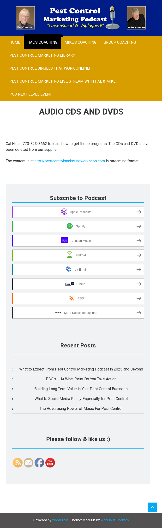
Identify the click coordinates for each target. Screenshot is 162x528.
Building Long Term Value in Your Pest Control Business (81, 389)
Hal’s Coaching (42, 42)
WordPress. (60, 520)
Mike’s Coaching (80, 42)
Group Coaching (120, 42)
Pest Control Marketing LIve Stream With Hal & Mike (62, 81)
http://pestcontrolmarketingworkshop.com (70, 161)
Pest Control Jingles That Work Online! (49, 68)
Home (14, 42)
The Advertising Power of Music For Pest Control (81, 408)
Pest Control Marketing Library (42, 55)
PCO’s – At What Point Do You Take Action (81, 379)
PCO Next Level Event (30, 94)
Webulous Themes (115, 520)
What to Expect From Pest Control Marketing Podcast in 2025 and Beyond (81, 369)
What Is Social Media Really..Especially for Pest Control (81, 398)
